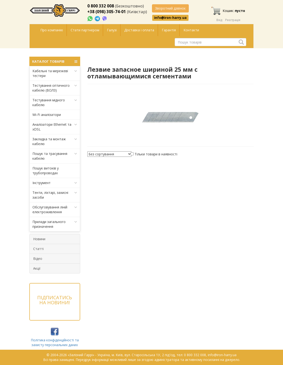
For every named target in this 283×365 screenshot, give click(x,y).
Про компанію (51, 30)
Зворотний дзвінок (170, 8)
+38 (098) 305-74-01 (106, 11)
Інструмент (54, 182)
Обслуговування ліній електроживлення (54, 209)
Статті (38, 248)
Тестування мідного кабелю (54, 102)
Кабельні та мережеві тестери (54, 73)
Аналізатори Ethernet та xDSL (54, 126)
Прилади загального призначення (54, 224)
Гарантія (169, 30)
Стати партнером (85, 30)
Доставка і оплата (139, 30)
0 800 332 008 (100, 6)
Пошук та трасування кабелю (54, 156)
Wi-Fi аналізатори (46, 114)
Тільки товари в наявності (156, 154)
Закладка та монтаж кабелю (54, 141)
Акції (37, 268)
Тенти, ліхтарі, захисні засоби (54, 195)
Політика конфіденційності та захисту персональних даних (55, 342)
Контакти (191, 30)
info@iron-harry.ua (170, 18)
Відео (37, 258)
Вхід (219, 20)
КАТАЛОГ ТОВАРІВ (54, 61)
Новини (39, 239)
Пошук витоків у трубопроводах (45, 170)
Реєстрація (232, 20)
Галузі (112, 30)
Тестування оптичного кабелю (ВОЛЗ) (54, 88)
